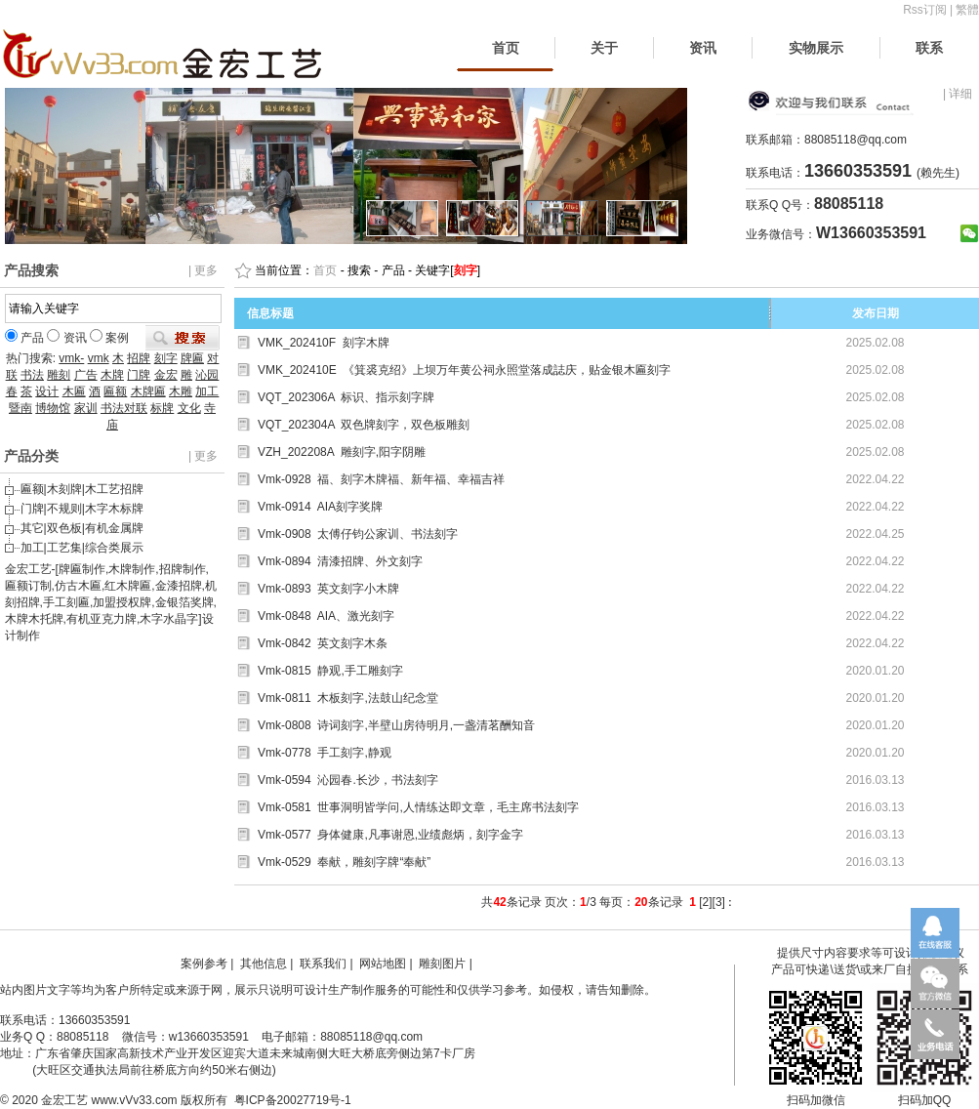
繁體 (967, 10)
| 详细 (957, 94)
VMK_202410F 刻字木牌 (323, 342)
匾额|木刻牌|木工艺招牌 (81, 489)
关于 (604, 48)
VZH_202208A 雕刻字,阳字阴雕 (342, 452)
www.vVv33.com (135, 1100)
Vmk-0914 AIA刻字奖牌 (320, 506)
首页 (505, 48)
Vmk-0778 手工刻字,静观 (324, 753)
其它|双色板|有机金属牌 (81, 528)
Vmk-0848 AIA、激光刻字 (326, 616)
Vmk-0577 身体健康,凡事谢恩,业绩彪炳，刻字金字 (390, 835)
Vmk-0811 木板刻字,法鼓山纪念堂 (348, 698)
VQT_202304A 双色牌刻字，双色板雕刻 (363, 424)
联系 (929, 48)
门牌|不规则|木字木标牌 (81, 508)
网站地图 (382, 963)
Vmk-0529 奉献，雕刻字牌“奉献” (344, 862)
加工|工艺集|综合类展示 (81, 547)
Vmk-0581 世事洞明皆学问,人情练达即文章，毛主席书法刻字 (418, 807)
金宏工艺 (64, 1100)
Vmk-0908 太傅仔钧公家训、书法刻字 (358, 534)
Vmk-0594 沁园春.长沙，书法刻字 (348, 780)
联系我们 (323, 963)
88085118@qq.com (855, 139)
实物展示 (816, 48)
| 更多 (203, 270)
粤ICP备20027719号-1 (292, 1100)
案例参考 (204, 963)
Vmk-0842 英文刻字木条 (323, 643)
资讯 (702, 48)
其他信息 (263, 963)
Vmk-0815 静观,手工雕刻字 (330, 671)
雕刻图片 (442, 963)
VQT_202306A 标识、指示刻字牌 (346, 397)
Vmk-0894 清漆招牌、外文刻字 (340, 561)
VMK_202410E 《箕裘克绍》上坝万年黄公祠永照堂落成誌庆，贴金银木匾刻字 (464, 370)
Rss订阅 (925, 10)
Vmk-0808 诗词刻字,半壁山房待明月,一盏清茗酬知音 (396, 725)
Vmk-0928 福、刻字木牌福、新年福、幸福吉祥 (381, 479)
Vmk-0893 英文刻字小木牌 (328, 589)
